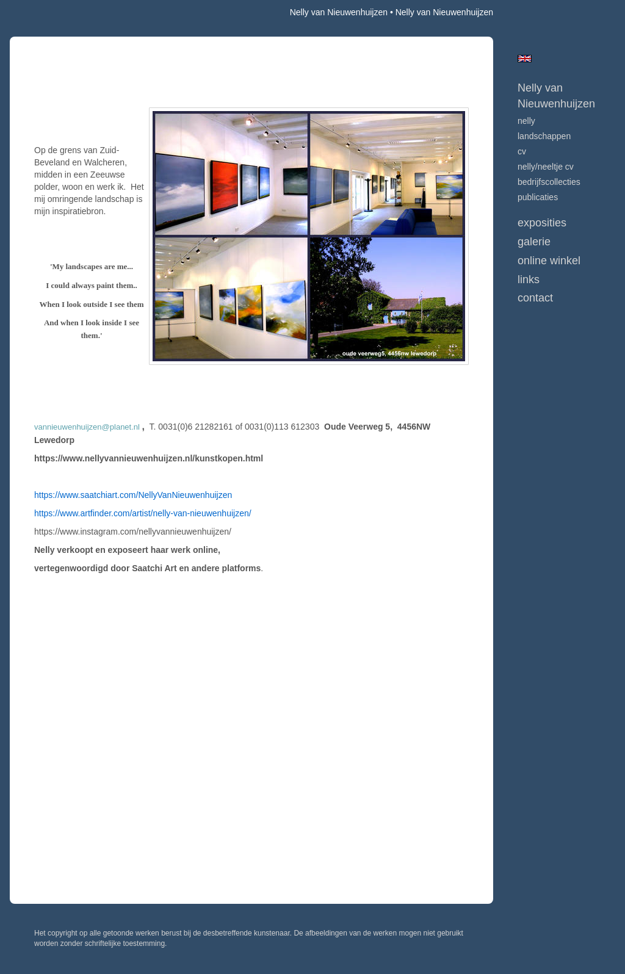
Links (529, 279)
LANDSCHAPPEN (544, 136)
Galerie (534, 242)
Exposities (542, 223)
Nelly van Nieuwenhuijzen (339, 12)
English (525, 58)
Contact (535, 298)
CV (522, 151)
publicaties (538, 197)
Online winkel (549, 260)
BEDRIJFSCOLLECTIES (549, 182)
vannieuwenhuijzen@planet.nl (87, 426)
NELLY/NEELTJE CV (546, 166)
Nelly (526, 121)
